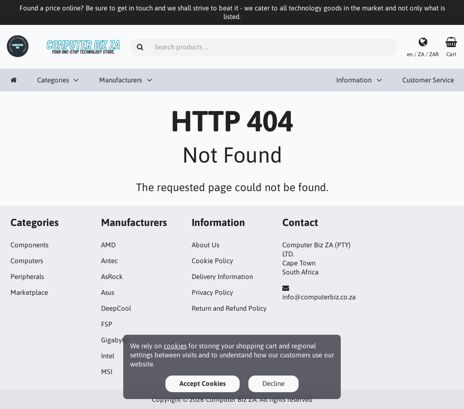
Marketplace (29, 292)
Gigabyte (114, 340)
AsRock (112, 276)
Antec (109, 261)
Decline (273, 383)
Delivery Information (222, 276)
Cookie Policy (212, 261)
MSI (106, 371)
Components (29, 245)
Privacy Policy (212, 292)
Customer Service (428, 80)
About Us (205, 245)
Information (354, 80)
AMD (108, 245)
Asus (107, 292)
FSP (106, 324)
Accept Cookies (202, 383)
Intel (107, 356)
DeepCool (116, 308)
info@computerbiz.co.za (319, 297)
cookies (175, 346)
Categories (53, 80)
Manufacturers (120, 80)
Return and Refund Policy (229, 308)
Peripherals (27, 276)
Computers (26, 261)
